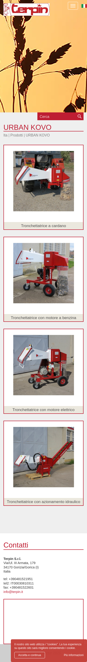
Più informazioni (74, 655)
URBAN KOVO (38, 135)
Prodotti (16, 135)
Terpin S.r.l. (26, 12)
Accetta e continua (29, 655)
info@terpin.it (13, 592)
